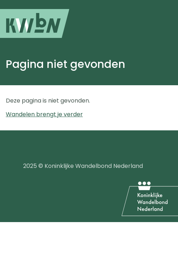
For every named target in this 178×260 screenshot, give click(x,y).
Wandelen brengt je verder (44, 114)
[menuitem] (34, 23)
